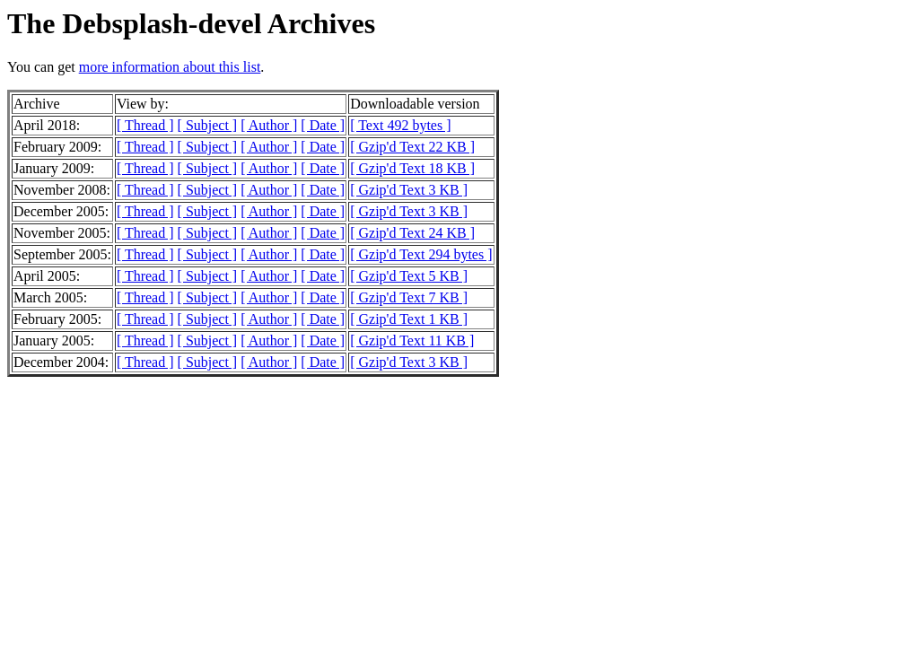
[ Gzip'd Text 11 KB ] (412, 340)
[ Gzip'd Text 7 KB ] (409, 297)
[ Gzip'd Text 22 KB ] (412, 146)
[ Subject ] (208, 125)
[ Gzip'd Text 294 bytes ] (421, 254)
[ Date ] (323, 125)
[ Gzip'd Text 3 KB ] (409, 189)
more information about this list (170, 66)
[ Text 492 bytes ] (400, 125)
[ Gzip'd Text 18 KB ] (412, 168)
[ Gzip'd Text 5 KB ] (409, 276)
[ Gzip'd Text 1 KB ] (409, 319)
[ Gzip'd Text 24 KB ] (412, 232)
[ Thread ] (145, 125)
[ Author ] (269, 125)
